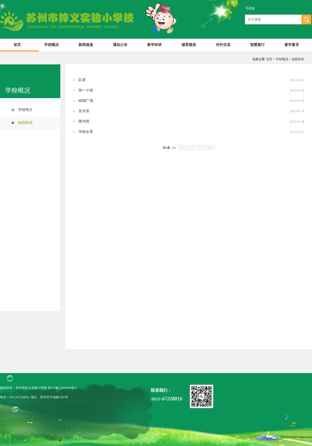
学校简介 (25, 110)
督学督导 (291, 45)
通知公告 (120, 45)
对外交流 (223, 45)
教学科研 (154, 45)
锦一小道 (86, 90)
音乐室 (84, 111)
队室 (82, 80)
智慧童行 (257, 45)
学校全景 (86, 132)
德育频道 (188, 45)
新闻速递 (86, 45)
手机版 (250, 8)
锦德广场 (86, 101)
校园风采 (298, 59)
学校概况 (51, 45)
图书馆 (84, 121)
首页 (17, 45)
